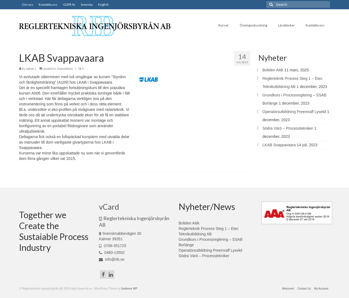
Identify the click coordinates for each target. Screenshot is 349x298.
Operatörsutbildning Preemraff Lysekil (294, 112)
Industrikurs (65, 68)
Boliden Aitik (273, 70)
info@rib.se (112, 259)
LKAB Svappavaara (279, 145)
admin (30, 68)
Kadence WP (129, 288)
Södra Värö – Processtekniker (288, 128)
